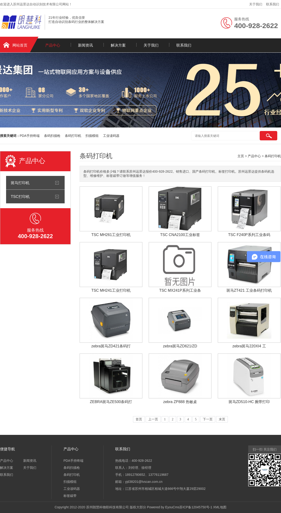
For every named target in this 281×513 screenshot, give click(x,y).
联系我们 (272, 4)
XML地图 (219, 507)
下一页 (208, 419)
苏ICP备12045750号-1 (195, 507)
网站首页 (19, 45)
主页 (240, 156)
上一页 (153, 419)
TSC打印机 (20, 196)
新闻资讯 (85, 45)
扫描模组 (92, 136)
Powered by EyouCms (162, 507)
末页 (222, 419)
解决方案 (118, 45)
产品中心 (52, 45)
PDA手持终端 (30, 136)
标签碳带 (70, 496)
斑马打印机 (20, 183)
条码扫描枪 (52, 136)
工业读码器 (111, 136)
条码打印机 (73, 136)
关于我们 (255, 4)
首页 (139, 419)
